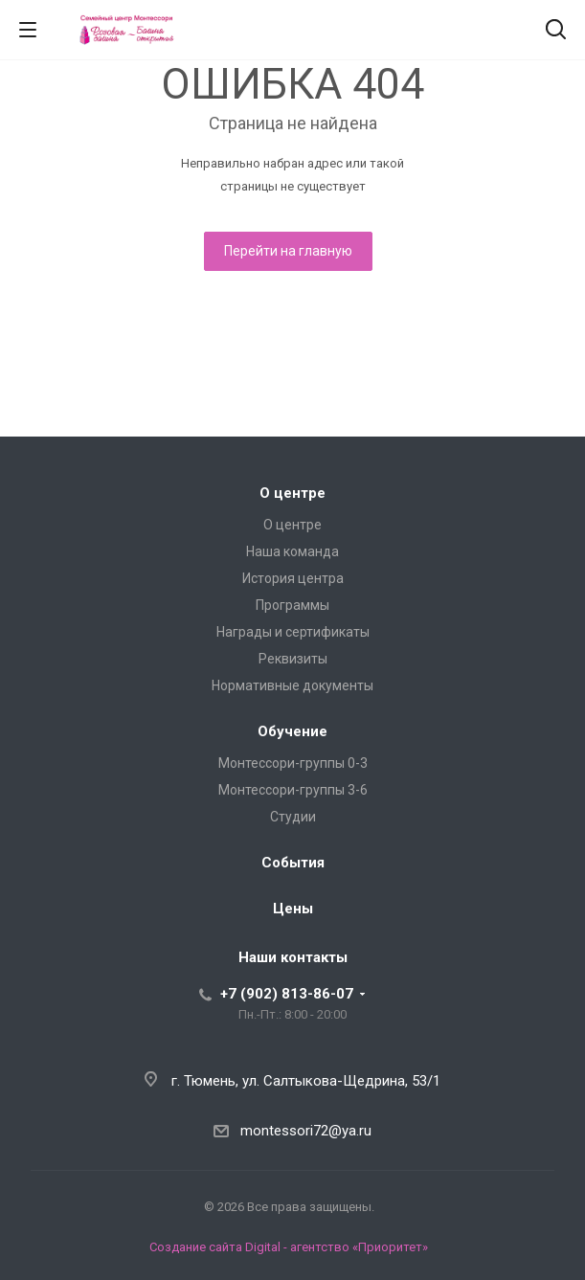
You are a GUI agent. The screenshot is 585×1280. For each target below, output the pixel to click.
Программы (292, 605)
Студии (293, 816)
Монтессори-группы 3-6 (293, 789)
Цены (293, 908)
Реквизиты (293, 658)
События (293, 862)
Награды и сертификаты (293, 632)
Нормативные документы (292, 685)
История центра (293, 578)
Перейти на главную (288, 250)
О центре (292, 493)
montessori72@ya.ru (305, 1130)
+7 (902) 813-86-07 (286, 993)
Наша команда (292, 551)
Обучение (292, 731)
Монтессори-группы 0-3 (293, 763)
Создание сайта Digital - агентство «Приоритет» (288, 1247)
